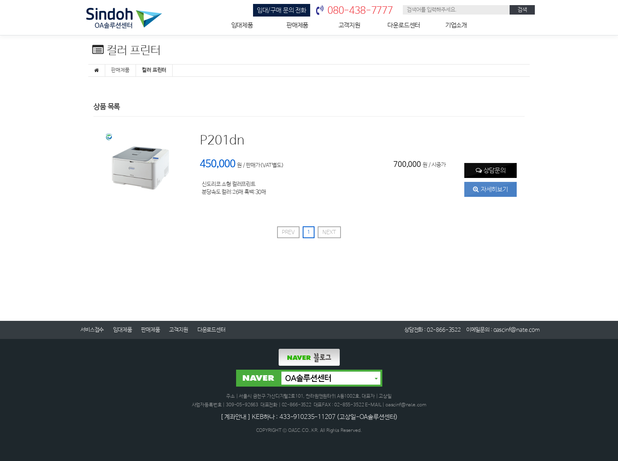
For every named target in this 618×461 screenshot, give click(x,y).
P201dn (222, 140)
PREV (288, 232)
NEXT (329, 232)
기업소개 (456, 25)
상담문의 (494, 170)
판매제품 (297, 25)
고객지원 (349, 25)
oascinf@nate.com (516, 330)
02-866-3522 (444, 330)
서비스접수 (92, 330)
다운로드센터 (403, 25)
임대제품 (242, 25)
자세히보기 (494, 189)
